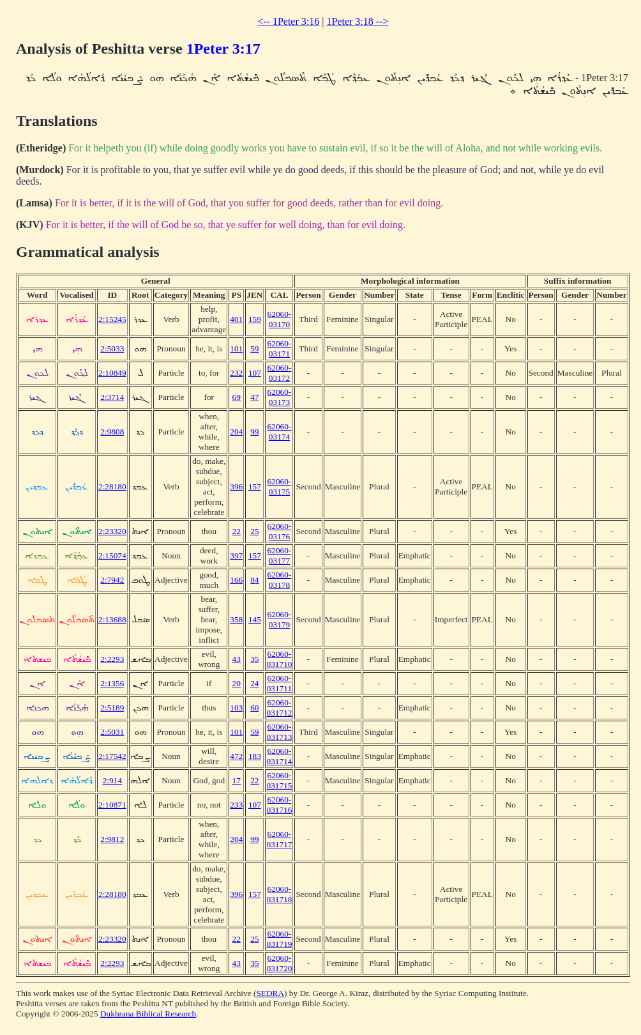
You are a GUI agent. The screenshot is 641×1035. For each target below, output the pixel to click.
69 (236, 397)
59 (254, 348)
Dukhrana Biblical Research (148, 1013)
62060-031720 (279, 963)
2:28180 (112, 486)
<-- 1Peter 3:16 (288, 21)
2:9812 (112, 839)
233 (236, 804)
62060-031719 (279, 939)
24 (254, 683)
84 (254, 580)
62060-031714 (279, 756)
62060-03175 (280, 486)
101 (236, 348)
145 (254, 619)
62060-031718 (279, 894)
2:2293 (112, 659)
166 (236, 580)
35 (254, 659)
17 (236, 780)
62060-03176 (280, 531)
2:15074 (112, 555)
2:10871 (112, 804)
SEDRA (270, 993)
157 (254, 486)
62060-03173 (280, 397)
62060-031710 (279, 659)
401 (236, 319)
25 (254, 531)
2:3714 (112, 397)
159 (254, 319)
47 (254, 397)
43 (236, 659)
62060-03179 (280, 619)
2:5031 (112, 732)
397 (236, 555)
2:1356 (112, 683)
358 (236, 619)
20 (236, 683)
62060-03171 (280, 348)
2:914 (112, 780)
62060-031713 (279, 732)
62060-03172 (280, 373)
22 (236, 531)
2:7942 (112, 580)
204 (236, 431)
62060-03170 (280, 319)
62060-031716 (279, 805)
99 (254, 431)
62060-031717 (279, 839)
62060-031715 (279, 780)
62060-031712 (279, 707)
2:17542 (112, 756)
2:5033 (112, 348)
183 (254, 756)
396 (236, 486)
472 (236, 756)
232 (236, 373)
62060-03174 (280, 431)
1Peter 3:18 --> (357, 21)
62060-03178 (280, 580)
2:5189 (112, 707)
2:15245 (112, 319)
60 (254, 707)
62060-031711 (279, 683)
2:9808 (112, 431)
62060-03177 (280, 555)
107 (254, 373)
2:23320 (112, 531)
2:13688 (112, 619)
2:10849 (112, 373)
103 (236, 707)
